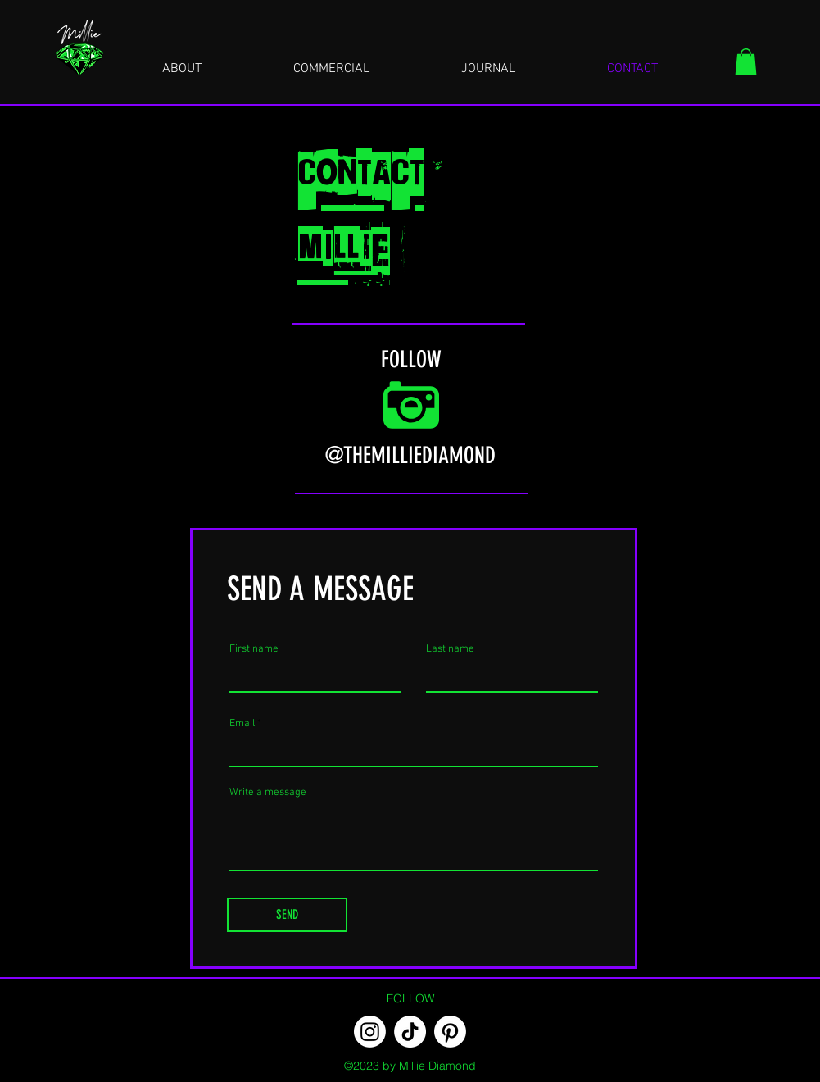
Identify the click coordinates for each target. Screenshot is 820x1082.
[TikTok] (410, 1032)
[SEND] (287, 915)
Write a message (267, 793)
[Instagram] (370, 1032)
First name (254, 649)
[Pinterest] (450, 1032)
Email (242, 724)
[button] (746, 61)
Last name (450, 649)
